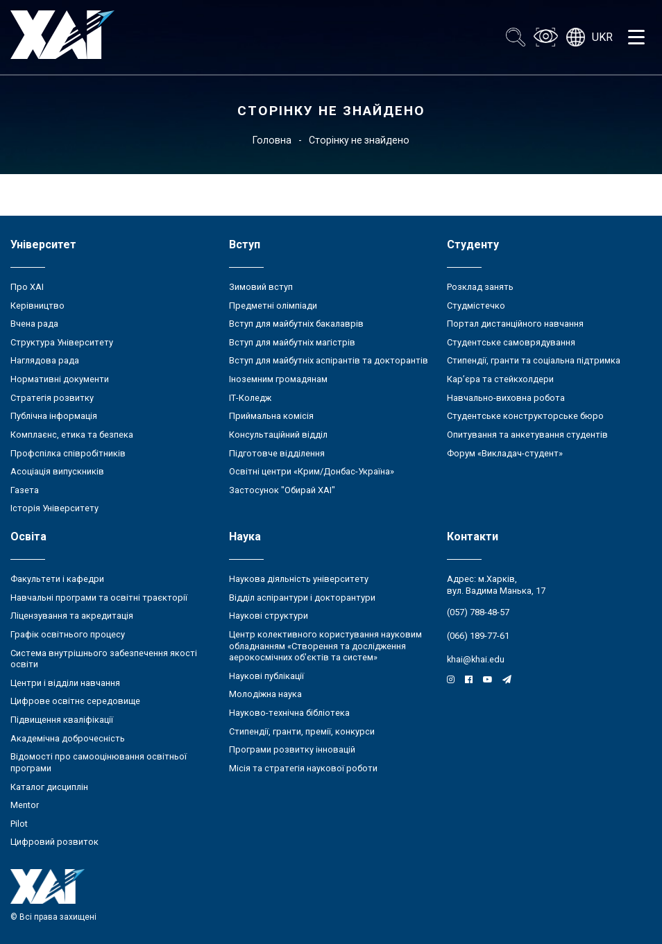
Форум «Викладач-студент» (505, 453)
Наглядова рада (44, 360)
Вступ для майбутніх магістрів (292, 342)
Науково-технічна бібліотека (289, 712)
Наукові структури (268, 615)
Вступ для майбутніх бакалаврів (296, 323)
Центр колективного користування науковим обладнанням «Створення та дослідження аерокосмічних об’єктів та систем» (325, 645)
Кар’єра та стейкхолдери (500, 379)
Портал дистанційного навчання (515, 323)
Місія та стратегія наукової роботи (303, 768)
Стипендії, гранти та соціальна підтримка (533, 360)
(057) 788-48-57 (478, 612)
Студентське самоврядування (511, 342)
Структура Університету (61, 342)
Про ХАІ (27, 287)
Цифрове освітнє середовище (75, 701)
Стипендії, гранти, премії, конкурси (302, 731)
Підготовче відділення (277, 453)
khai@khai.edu (475, 659)
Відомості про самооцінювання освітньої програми (98, 762)
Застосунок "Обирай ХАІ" (282, 490)
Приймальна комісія (271, 416)
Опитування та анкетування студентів (527, 434)
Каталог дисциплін (49, 787)
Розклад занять (480, 287)
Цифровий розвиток (54, 841)
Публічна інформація (53, 416)
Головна (272, 140)
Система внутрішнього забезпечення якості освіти (103, 659)
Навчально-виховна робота (506, 398)
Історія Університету (54, 508)
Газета (24, 490)
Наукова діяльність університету (298, 579)
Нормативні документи (59, 379)
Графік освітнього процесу (67, 634)
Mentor (24, 805)
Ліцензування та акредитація (71, 615)
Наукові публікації (266, 676)
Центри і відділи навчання (65, 683)
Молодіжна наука (265, 694)
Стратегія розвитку (52, 398)
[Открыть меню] (636, 37)
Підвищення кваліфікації (61, 719)
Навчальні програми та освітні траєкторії (98, 597)
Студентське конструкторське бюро (525, 416)
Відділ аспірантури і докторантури (302, 597)
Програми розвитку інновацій (292, 749)
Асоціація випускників (57, 471)
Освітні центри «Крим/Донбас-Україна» (311, 471)
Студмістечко (476, 305)
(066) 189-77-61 (478, 635)
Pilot (19, 823)
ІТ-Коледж (250, 398)
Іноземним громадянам (278, 379)
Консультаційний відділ (278, 434)
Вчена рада (34, 323)
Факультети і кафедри (57, 579)
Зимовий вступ (261, 287)
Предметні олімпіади (273, 305)
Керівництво (37, 305)
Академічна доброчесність (67, 738)
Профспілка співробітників (68, 453)
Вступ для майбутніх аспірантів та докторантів (328, 360)
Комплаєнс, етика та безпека (71, 434)
